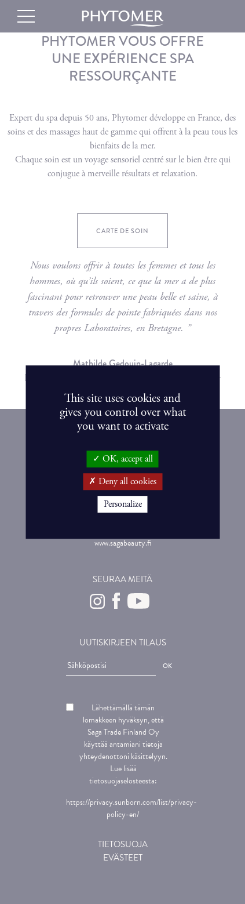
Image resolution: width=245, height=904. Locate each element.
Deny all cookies (122, 481)
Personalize (123, 504)
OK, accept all (123, 459)
